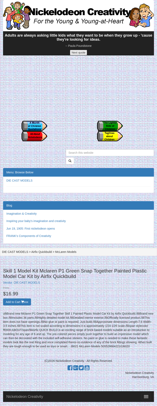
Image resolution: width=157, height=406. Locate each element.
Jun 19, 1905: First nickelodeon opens (30, 228)
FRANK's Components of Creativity (28, 236)
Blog (9, 205)
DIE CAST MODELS (19, 180)
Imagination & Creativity (21, 213)
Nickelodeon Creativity (24, 397)
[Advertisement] (78, 88)
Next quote (79, 52)
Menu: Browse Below (19, 172)
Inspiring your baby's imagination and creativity (36, 221)
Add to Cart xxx (17, 302)
